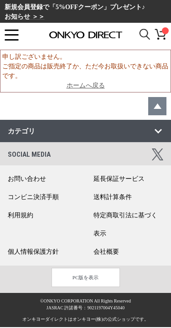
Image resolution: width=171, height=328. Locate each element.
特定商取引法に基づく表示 (125, 224)
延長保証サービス (119, 178)
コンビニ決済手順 (33, 197)
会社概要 (106, 251)
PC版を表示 (85, 277)
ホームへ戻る (86, 85)
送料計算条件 (112, 197)
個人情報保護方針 (33, 251)
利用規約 (20, 215)
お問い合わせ (27, 178)
